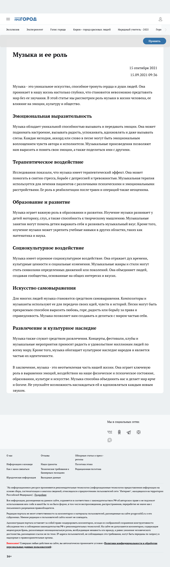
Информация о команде (20, 464)
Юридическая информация (21, 477)
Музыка (19, 86)
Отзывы (45, 455)
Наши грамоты (49, 464)
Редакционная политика (88, 469)
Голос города (58, 29)
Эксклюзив (12, 29)
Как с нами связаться (18, 469)
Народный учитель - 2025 (133, 29)
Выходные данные (51, 477)
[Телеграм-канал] (129, 432)
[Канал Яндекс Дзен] (138, 432)
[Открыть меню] (8, 19)
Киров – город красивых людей (92, 29)
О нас (10, 455)
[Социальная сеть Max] (109, 440)
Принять (155, 41)
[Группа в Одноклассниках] (119, 432)
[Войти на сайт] (160, 19)
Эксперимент (35, 29)
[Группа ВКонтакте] (109, 432)
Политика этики (84, 464)
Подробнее (40, 494)
